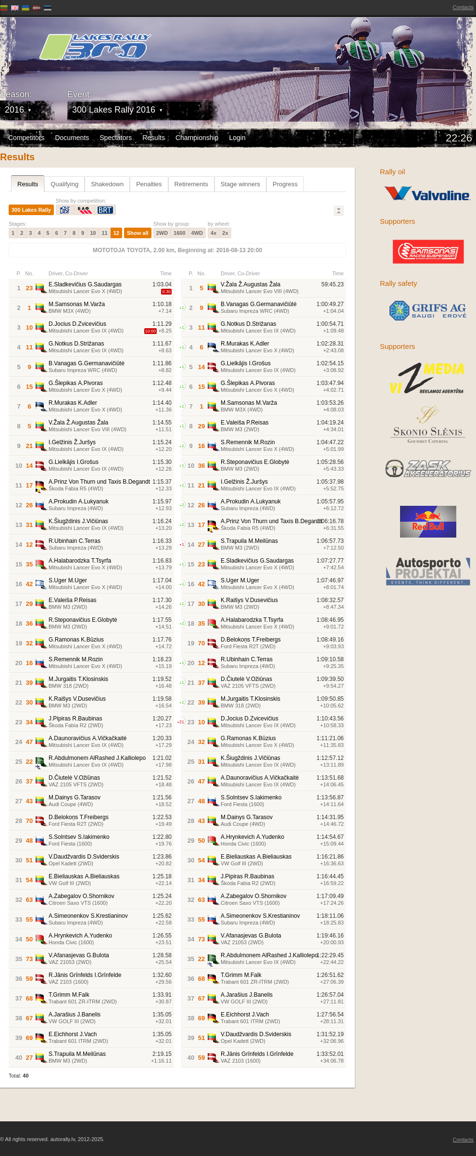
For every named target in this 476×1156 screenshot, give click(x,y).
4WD (197, 233)
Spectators (116, 137)
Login (237, 137)
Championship (197, 137)
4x (213, 233)
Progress (285, 184)
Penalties (149, 184)
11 (104, 233)
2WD (162, 233)
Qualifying (64, 184)
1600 (179, 233)
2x (225, 233)
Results (153, 137)
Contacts (463, 7)
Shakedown (107, 184)
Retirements (191, 184)
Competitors (26, 137)
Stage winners (240, 184)
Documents (72, 137)
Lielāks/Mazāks (339, 211)
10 (93, 233)
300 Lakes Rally (31, 210)
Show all (138, 233)
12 (116, 233)
